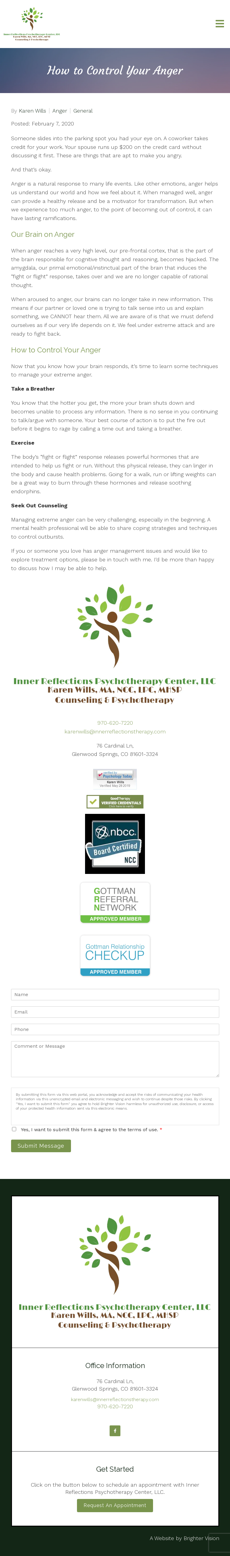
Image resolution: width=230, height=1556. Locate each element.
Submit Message (41, 1146)
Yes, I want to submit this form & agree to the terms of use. (91, 1129)
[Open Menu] (220, 24)
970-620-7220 (115, 723)
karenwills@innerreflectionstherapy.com (115, 731)
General (83, 110)
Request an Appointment (115, 1505)
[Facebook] (115, 1430)
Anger (59, 110)
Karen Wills (32, 110)
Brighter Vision (201, 1538)
